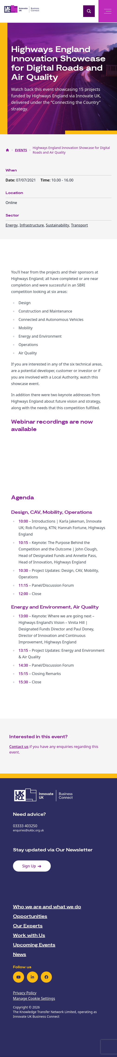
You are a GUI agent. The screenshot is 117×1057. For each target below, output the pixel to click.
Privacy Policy (24, 992)
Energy (12, 225)
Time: (46, 180)
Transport (79, 225)
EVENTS (21, 150)
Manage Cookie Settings (34, 998)
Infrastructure (32, 225)
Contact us (18, 746)
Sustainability (57, 225)
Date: (11, 180)
